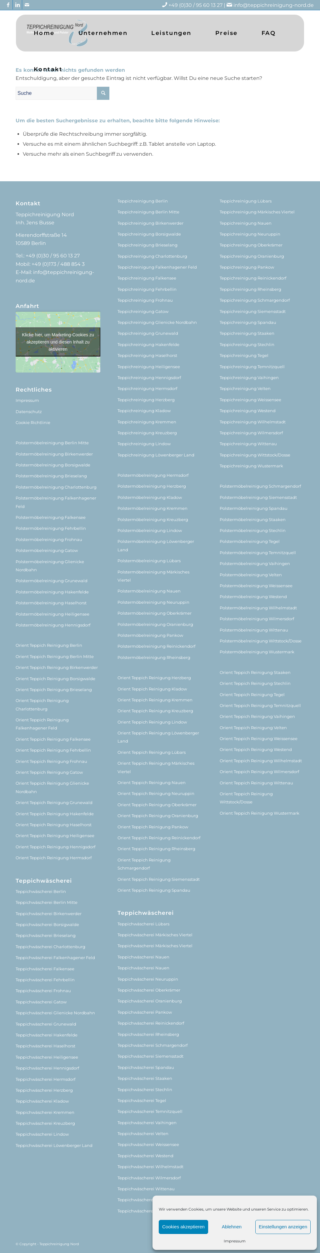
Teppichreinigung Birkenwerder (150, 223)
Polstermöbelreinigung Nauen (149, 590)
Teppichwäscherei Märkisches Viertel (155, 934)
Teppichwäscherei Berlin (41, 891)
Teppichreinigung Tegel (244, 355)
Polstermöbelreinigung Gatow (47, 550)
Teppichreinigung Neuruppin (250, 234)
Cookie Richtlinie (33, 422)
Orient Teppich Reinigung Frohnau (51, 761)
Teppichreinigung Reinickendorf (253, 277)
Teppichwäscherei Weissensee (148, 1144)
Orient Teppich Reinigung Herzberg (154, 677)
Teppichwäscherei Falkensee (45, 968)
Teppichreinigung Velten (245, 388)
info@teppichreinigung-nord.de (273, 5)
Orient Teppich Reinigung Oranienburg (158, 815)
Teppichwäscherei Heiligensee (47, 1057)
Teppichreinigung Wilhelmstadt (253, 421)
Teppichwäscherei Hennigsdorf (47, 1067)
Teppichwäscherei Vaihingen (147, 1122)
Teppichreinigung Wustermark (251, 465)
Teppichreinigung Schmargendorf (255, 300)
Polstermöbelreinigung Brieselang (51, 475)
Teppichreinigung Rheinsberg (250, 289)
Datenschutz (29, 411)
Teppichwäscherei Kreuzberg (45, 1123)
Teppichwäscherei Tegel (142, 1100)
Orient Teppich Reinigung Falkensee (53, 739)
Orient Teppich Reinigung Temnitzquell (260, 705)
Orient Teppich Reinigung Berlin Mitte (55, 656)
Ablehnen (232, 1226)
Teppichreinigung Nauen (246, 223)
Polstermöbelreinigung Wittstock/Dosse (261, 640)
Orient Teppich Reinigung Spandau (154, 890)
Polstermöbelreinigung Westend (253, 596)
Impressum (235, 1241)
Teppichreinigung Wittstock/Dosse (255, 454)
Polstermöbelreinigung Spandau (254, 508)
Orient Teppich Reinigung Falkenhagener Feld (42, 723)
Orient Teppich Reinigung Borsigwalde (55, 678)
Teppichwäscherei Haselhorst (45, 1045)
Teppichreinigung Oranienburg (252, 256)
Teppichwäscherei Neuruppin (148, 979)
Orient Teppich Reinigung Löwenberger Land (158, 737)
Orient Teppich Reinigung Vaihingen (257, 716)
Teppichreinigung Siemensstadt (253, 311)
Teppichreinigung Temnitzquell (252, 366)
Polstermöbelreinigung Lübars (149, 560)
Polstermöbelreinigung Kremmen (153, 508)
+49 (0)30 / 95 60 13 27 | (200, 5)
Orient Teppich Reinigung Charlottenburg (42, 704)
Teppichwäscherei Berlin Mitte (47, 902)
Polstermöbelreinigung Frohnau (49, 539)
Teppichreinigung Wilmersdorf (251, 432)
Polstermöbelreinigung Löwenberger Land (156, 545)
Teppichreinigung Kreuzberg (147, 432)
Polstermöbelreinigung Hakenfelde (52, 591)
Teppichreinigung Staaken (247, 333)
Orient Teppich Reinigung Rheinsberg (156, 848)
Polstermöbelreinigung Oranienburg (155, 624)
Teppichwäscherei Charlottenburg (50, 946)
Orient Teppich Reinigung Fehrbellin (53, 750)
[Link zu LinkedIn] (17, 4)
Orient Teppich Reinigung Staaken (255, 672)
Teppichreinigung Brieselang (148, 244)
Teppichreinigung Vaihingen (249, 377)
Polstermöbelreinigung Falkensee (51, 517)
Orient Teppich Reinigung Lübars (152, 752)
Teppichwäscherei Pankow (145, 1012)
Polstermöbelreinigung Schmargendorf (260, 486)
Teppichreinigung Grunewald (148, 333)
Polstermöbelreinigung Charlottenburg (56, 487)
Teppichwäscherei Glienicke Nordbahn (55, 1012)
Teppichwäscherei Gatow (41, 1001)
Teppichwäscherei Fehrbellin (45, 979)
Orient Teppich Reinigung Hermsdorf (54, 857)
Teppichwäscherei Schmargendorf (153, 1045)
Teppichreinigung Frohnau (145, 300)
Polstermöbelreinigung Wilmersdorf (257, 618)
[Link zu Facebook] (7, 4)
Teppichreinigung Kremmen (147, 421)
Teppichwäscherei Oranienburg (150, 1000)
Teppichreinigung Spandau (248, 322)
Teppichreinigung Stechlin (247, 344)
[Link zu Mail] (27, 4)
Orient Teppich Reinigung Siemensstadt (159, 879)
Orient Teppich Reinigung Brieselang (54, 689)
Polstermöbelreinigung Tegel (250, 541)
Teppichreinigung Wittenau (248, 443)
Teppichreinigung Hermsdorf (147, 388)
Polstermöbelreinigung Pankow (150, 635)
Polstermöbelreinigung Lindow (150, 530)
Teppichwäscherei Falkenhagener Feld (55, 957)
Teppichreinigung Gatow (143, 311)
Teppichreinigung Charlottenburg (152, 256)
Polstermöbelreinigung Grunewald (52, 580)
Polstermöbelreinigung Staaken (253, 519)
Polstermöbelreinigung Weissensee (256, 585)
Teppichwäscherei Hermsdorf (45, 1079)
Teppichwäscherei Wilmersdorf (149, 1177)
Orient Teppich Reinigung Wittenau (256, 782)
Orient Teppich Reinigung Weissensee (259, 738)
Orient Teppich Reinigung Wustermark (259, 813)
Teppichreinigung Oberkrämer (251, 244)
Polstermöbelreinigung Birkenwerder (54, 453)
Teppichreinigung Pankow (247, 267)
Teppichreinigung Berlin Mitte (148, 211)
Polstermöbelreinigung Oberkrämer (155, 613)
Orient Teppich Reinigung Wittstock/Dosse (246, 797)
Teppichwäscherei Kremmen (45, 1112)
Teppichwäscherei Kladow (42, 1101)
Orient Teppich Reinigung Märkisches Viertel (156, 767)
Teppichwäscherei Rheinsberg (148, 1034)
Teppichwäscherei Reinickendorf (151, 1023)
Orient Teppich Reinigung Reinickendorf (159, 837)
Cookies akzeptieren (183, 1226)
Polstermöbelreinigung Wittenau (254, 629)
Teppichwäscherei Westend (145, 1155)
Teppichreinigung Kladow (144, 410)
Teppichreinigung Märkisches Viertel (257, 211)
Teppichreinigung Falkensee (147, 277)
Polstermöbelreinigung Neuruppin (153, 602)
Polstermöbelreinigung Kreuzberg (153, 519)
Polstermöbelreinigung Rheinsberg (154, 657)
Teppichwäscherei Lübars (143, 923)
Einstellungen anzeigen (283, 1226)
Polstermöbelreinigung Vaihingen (255, 563)
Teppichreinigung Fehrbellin (147, 289)
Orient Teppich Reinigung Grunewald (54, 802)
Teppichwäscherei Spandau (146, 1067)
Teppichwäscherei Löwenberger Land (54, 1145)
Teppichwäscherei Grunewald (46, 1023)
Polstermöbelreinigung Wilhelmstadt (258, 607)
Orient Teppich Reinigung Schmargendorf (144, 863)
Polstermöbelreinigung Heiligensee (52, 614)
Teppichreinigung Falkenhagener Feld (157, 267)
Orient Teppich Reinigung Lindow (152, 721)
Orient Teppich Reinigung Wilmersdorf (259, 771)
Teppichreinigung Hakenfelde (148, 344)
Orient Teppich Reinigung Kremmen (155, 699)
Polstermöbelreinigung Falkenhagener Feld (56, 502)
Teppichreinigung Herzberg (146, 399)
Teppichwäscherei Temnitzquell (150, 1111)
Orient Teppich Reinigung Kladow (152, 688)
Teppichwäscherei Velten (143, 1133)
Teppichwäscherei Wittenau (146, 1188)
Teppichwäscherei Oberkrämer (149, 989)
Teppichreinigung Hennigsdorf (149, 377)
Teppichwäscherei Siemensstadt (150, 1056)
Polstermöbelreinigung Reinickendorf (156, 646)
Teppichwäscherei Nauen (143, 956)
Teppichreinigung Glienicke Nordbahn (157, 322)
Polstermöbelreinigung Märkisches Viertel (153, 576)
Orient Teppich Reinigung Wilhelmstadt (261, 760)
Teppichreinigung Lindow (144, 443)
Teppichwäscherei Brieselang (46, 935)
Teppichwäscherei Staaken (145, 1078)
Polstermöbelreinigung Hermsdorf (153, 475)
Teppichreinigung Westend (248, 410)
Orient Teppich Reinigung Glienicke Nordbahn (52, 787)
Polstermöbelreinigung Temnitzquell (258, 552)
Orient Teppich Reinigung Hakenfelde (55, 813)
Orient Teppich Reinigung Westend (256, 749)
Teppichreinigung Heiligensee (149, 366)
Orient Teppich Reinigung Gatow (49, 772)
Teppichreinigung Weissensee (250, 399)
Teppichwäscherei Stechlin (145, 1089)
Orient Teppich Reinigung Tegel (252, 694)
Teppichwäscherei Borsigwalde (47, 924)
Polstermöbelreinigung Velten (251, 574)
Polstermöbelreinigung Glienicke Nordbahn (50, 565)
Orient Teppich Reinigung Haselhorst (54, 824)
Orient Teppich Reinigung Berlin (49, 645)
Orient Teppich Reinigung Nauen (152, 782)
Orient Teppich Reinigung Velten (253, 727)
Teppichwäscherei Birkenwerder (49, 913)
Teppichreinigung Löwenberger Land (156, 454)
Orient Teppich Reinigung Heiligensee (55, 835)
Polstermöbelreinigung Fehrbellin (51, 528)
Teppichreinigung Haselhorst (147, 355)
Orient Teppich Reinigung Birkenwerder (57, 667)
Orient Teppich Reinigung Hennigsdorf (55, 846)
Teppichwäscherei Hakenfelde (47, 1034)
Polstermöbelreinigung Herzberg (152, 486)
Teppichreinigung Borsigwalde (149, 234)
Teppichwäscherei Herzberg (44, 1090)
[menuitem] (44, 33)
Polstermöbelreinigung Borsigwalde (53, 464)
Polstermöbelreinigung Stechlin (253, 530)
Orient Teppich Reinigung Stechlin (255, 683)
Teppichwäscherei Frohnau (43, 990)
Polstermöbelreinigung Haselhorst (51, 602)
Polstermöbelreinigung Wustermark (257, 651)
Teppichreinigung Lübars (246, 200)
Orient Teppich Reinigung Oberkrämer (157, 804)
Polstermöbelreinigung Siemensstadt (258, 497)
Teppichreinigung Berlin (143, 200)
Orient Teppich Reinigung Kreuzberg (155, 710)
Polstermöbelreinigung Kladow (150, 497)
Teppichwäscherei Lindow (42, 1134)
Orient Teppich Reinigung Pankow (153, 826)
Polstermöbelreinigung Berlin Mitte (52, 442)
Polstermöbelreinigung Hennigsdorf (53, 624)
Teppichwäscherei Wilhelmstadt (150, 1166)
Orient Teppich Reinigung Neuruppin (156, 793)
